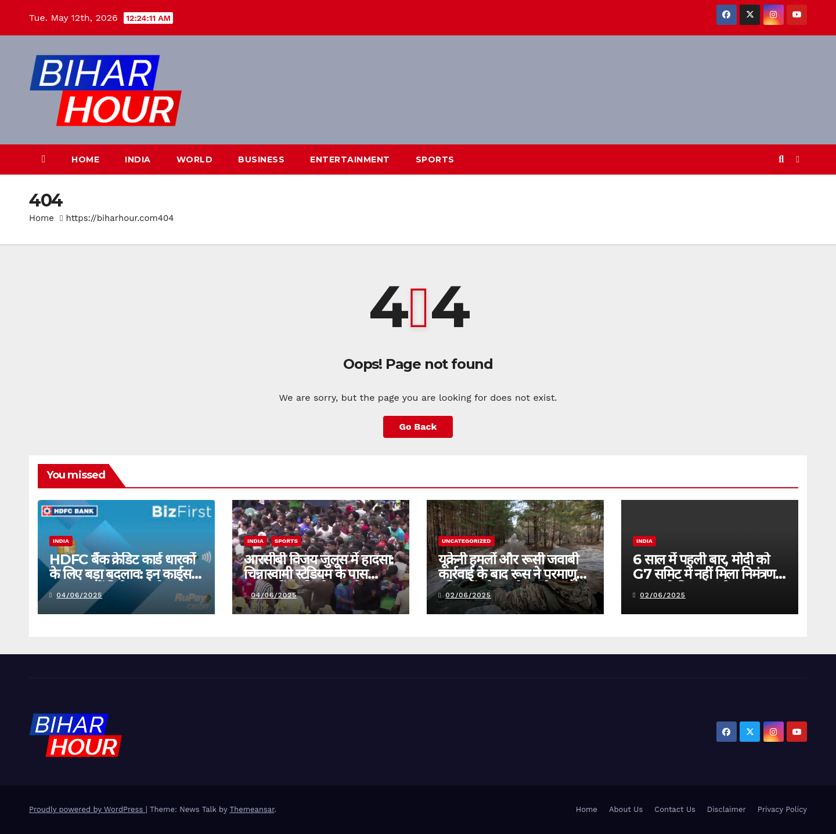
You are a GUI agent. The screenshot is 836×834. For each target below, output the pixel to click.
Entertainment (350, 159)
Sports (435, 159)
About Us (626, 809)
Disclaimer (726, 809)
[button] (781, 159)
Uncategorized (466, 541)
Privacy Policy (782, 809)
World (194, 159)
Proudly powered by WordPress (87, 809)
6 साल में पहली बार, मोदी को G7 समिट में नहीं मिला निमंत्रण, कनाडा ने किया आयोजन (706, 574)
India (138, 159)
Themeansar (252, 809)
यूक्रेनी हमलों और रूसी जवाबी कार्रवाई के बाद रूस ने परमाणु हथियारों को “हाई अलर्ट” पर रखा (515, 574)
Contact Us (675, 809)
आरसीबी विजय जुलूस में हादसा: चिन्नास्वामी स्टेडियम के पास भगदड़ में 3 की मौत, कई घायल (319, 574)
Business (261, 159)
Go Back (418, 426)
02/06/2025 (468, 595)
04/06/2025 (79, 595)
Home (85, 159)
